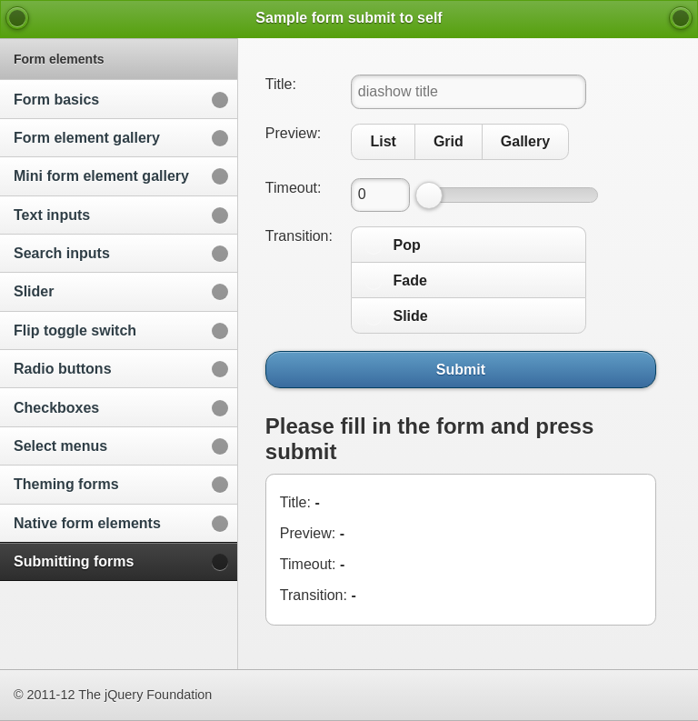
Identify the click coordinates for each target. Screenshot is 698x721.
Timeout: (293, 187)
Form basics (56, 99)
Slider (34, 291)
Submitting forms (74, 561)
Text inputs (52, 215)
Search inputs (62, 253)
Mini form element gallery (101, 176)
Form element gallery (87, 137)
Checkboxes (56, 408)
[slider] (429, 195)
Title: (280, 84)
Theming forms (66, 484)
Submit (460, 369)
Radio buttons (63, 368)
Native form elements (87, 523)
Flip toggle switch (75, 330)
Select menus (60, 446)
